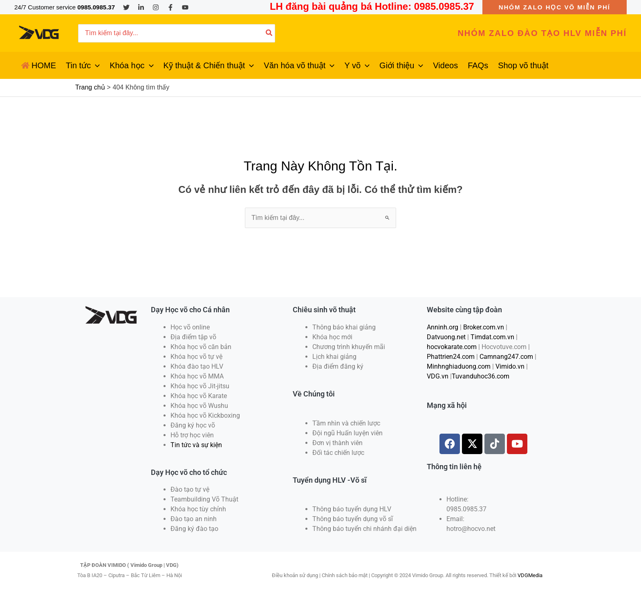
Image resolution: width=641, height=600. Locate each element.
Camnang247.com (506, 356)
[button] (554, 7)
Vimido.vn (509, 366)
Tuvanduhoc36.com (480, 376)
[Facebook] (170, 7)
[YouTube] (185, 7)
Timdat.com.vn (492, 337)
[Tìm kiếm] (269, 33)
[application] (95, 65)
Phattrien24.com (451, 356)
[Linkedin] (141, 7)
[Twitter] (126, 7)
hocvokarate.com (452, 347)
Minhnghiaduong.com (459, 366)
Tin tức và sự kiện (196, 445)
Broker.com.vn (483, 327)
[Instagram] (155, 7)
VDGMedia (530, 575)
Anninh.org (442, 327)
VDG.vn (437, 376)
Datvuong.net (446, 337)
